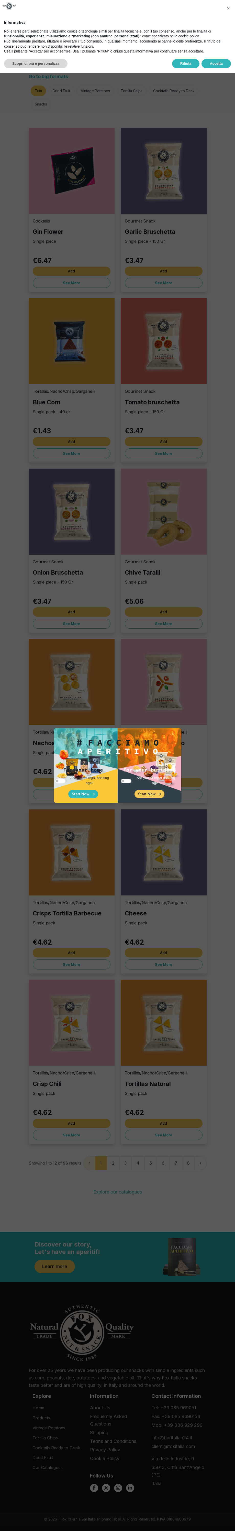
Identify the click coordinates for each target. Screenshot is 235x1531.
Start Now (83, 794)
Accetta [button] (216, 1521)
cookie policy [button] (188, 1494)
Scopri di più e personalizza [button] (35, 1521)
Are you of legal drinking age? (89, 780)
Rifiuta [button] (186, 1521)
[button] (228, 1466)
